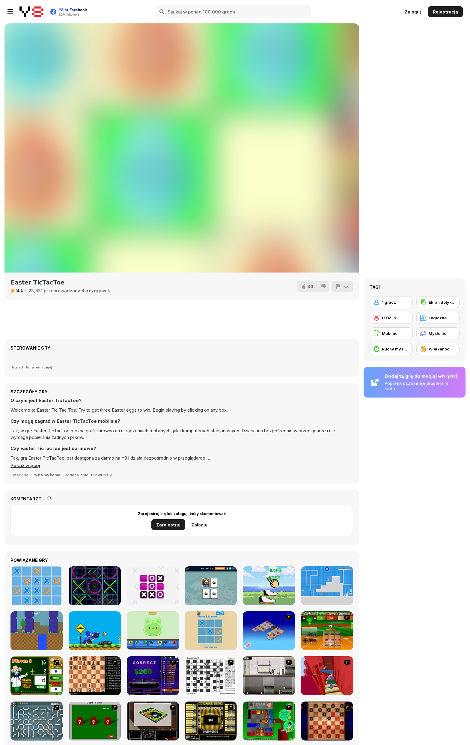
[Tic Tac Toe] (153, 585)
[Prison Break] (269, 675)
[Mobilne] (391, 333)
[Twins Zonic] (36, 630)
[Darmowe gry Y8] (31, 11)
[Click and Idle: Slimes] (153, 630)
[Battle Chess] (95, 675)
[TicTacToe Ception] (95, 585)
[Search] (162, 11)
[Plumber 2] (36, 721)
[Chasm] (327, 675)
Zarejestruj (168, 524)
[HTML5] (391, 318)
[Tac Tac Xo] (211, 630)
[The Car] (153, 721)
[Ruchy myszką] (391, 349)
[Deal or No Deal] (211, 721)
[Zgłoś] (342, 286)
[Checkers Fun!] (327, 721)
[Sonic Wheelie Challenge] (95, 630)
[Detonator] (269, 630)
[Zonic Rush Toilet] (327, 585)
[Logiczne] (438, 318)
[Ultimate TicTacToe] (36, 585)
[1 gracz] (391, 302)
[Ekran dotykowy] (438, 302)
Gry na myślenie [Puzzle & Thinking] (45, 474)
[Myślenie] (438, 333)
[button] (25, 465)
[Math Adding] (36, 675)
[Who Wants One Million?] (153, 675)
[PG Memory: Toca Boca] (211, 585)
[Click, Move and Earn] (269, 585)
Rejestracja (445, 11)
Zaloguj (413, 11)
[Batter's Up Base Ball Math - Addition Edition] (327, 630)
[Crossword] (211, 675)
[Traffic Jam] (269, 721)
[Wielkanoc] (438, 349)
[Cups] (95, 721)
